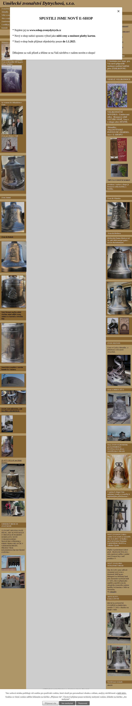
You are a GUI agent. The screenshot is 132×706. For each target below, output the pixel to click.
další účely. (121, 693)
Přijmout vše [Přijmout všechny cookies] (50, 703)
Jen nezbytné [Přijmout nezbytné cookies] (67, 703)
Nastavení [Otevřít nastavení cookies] (82, 703)
